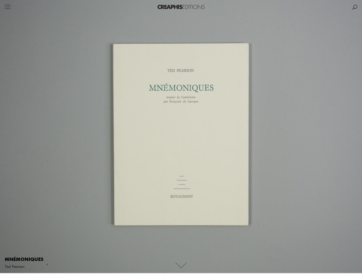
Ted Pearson (15, 267)
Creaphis (181, 7)
